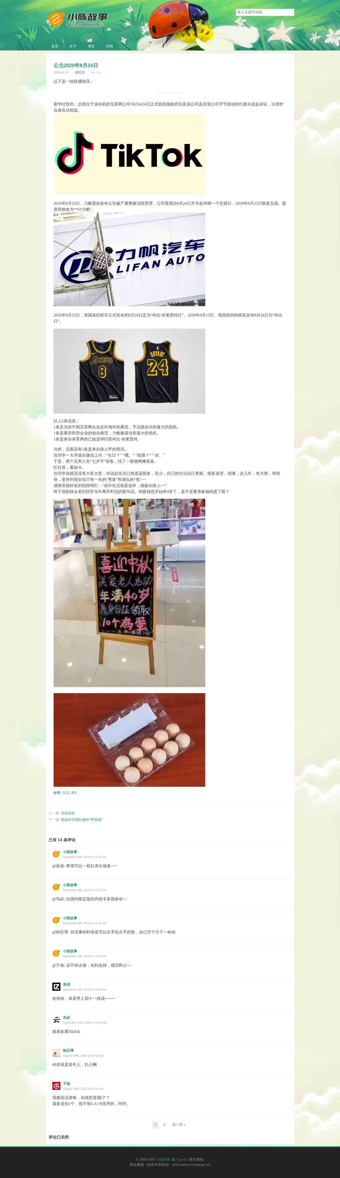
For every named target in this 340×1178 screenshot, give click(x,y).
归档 (109, 46)
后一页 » (179, 1125)
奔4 (74, 793)
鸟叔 (66, 1017)
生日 (66, 793)
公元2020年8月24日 (76, 65)
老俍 (66, 984)
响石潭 (68, 1051)
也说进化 (68, 813)
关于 (73, 46)
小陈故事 (70, 852)
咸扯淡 (80, 72)
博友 (91, 46)
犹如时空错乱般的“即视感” (82, 820)
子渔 (66, 1084)
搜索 (290, 12)
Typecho (182, 1159)
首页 (54, 46)
